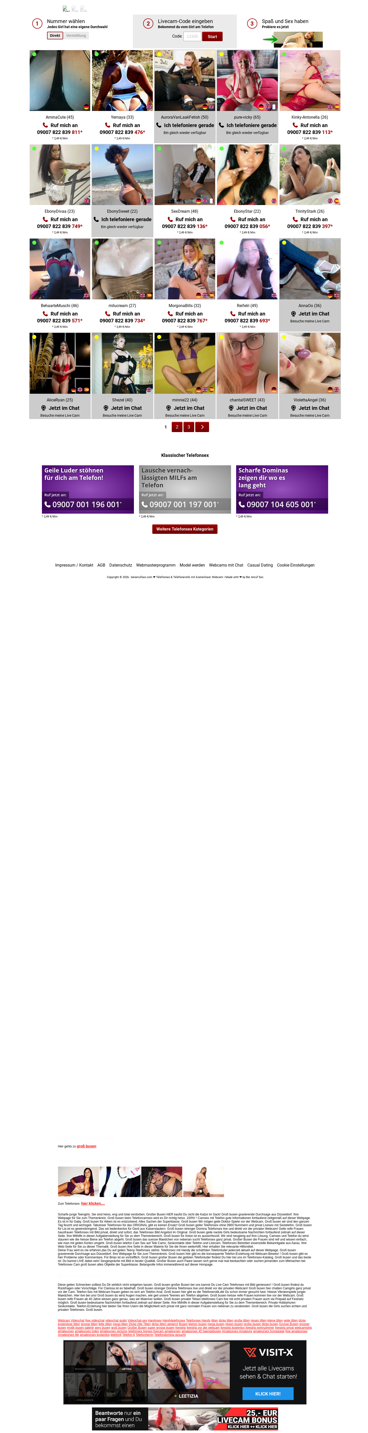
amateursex (66, 1331)
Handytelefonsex (173, 1320)
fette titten (105, 1324)
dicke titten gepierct (165, 1324)
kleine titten (275, 1320)
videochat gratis (116, 1320)
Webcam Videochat (71, 1320)
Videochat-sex (137, 1320)
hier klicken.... (93, 1203)
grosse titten (89, 1324)
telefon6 (116, 1335)
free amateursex (296, 1331)
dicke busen (270, 1324)
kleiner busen (198, 1324)
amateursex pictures (114, 1331)
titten (214, 1320)
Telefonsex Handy (198, 1320)
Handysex (155, 1320)
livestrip (180, 1327)
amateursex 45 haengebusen (201, 1331)
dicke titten (226, 1320)
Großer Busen (137, 1327)
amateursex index (87, 1331)
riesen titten (259, 1320)
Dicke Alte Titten (140, 1324)
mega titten (120, 1324)
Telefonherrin (144, 1335)
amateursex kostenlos (95, 1335)
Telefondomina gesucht (170, 1335)
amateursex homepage (268, 1331)
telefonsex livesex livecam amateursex (154, 1331)
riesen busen (234, 1324)
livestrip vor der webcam (203, 1327)
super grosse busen (160, 1327)
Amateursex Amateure (237, 1331)
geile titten (291, 1320)
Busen (183, 1324)
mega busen (216, 1324)
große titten (242, 1320)
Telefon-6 (128, 1335)
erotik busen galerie (80, 1327)
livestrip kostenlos (233, 1327)
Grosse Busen (288, 1324)
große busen (252, 1324)
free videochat (94, 1320)
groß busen (86, 1146)
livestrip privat (284, 1327)
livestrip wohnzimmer (260, 1327)
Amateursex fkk (68, 1335)
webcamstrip (303, 1327)
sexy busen (102, 1327)
